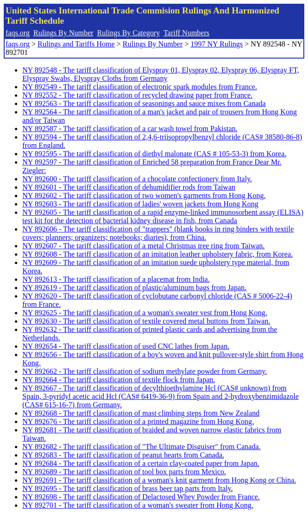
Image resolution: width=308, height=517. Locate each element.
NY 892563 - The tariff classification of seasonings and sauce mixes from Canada (144, 103)
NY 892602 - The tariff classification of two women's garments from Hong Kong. (144, 195)
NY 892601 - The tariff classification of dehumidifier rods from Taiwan (128, 187)
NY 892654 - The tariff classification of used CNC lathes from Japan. (125, 346)
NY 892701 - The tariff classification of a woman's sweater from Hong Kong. (137, 505)
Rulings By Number (63, 33)
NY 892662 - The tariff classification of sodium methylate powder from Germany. (144, 371)
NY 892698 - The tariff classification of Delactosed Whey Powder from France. (141, 497)
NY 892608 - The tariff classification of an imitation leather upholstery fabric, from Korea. (157, 254)
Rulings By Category (128, 33)
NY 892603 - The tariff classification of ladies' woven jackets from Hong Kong (140, 204)
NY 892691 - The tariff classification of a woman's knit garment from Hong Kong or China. (159, 480)
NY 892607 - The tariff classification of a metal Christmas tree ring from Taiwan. (143, 246)
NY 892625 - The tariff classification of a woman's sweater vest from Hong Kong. (144, 313)
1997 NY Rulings (217, 44)
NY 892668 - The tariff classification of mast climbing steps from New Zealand (141, 413)
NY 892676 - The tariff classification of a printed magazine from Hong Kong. (138, 421)
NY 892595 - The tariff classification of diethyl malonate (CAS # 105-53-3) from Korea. (154, 154)
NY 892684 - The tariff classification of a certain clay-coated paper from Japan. (140, 463)
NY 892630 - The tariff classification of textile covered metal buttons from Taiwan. (146, 321)
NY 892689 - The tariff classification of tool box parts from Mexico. (124, 472)
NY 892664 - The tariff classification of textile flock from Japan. (118, 380)
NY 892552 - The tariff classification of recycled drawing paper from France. (137, 95)
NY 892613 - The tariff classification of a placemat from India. (116, 279)
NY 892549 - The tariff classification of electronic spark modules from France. (139, 87)
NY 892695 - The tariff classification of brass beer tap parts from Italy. (127, 488)
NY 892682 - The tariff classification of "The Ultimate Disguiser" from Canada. (141, 447)
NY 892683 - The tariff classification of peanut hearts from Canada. (123, 455)
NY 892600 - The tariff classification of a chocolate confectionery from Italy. (137, 179)
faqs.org (18, 33)
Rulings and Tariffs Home (76, 44)
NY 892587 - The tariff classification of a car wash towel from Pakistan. (129, 129)
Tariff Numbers (186, 33)
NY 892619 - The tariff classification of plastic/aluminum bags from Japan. (134, 288)
